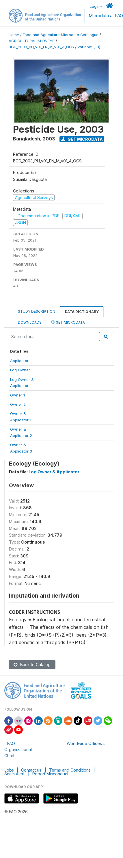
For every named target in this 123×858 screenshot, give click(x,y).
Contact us (31, 770)
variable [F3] (89, 47)
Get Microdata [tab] (68, 322)
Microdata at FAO (106, 15)
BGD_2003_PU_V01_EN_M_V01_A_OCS (41, 47)
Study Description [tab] (36, 311)
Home (14, 35)
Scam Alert (14, 773)
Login (94, 6)
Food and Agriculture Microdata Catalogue (60, 35)
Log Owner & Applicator (54, 471)
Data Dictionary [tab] (82, 312)
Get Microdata (82, 139)
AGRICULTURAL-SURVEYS (32, 41)
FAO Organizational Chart (18, 749)
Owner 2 (18, 404)
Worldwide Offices (84, 743)
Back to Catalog (32, 664)
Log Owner (20, 370)
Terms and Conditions (70, 770)
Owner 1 (17, 395)
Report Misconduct (50, 773)
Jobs (9, 770)
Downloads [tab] (30, 322)
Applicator (19, 360)
